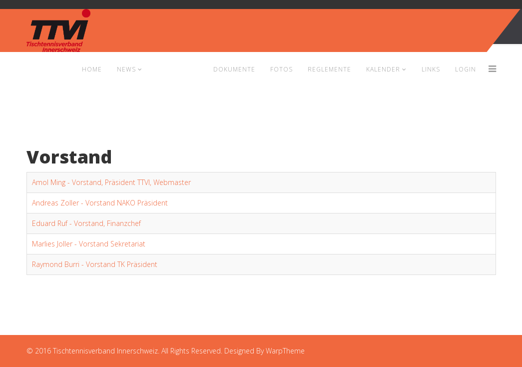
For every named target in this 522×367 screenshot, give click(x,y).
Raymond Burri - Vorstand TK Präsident (94, 264)
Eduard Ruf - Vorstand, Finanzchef (86, 223)
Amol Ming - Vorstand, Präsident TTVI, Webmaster (111, 182)
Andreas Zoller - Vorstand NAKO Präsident (100, 203)
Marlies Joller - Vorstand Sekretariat (88, 243)
